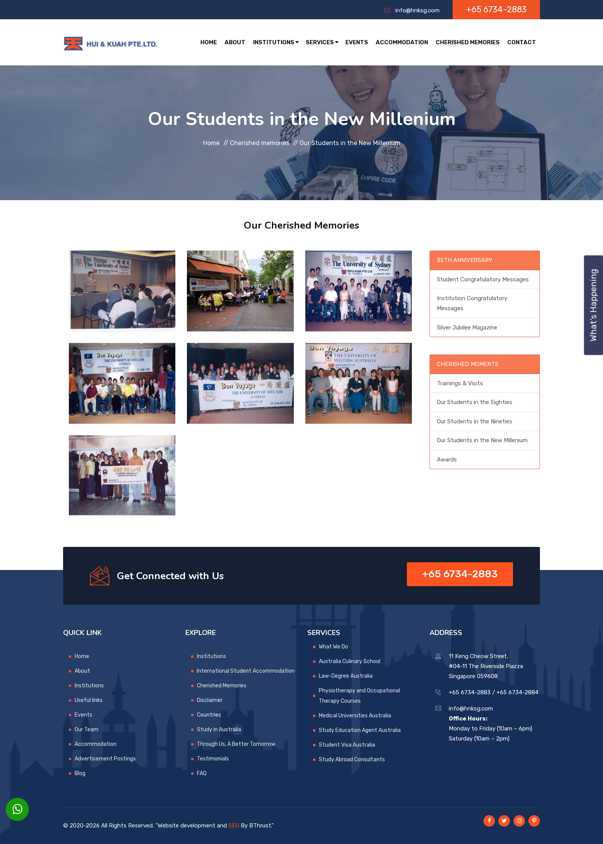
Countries (209, 715)
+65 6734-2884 (517, 692)
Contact (521, 42)
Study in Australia (219, 729)
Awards (447, 459)
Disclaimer (210, 700)
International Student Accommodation (246, 671)
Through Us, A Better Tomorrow (236, 744)
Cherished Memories (468, 42)
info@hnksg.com (417, 10)
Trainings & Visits (460, 383)
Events (356, 42)
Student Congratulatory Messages (483, 279)
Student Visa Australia (347, 745)
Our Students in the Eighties (474, 402)
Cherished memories (259, 142)
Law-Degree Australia (346, 676)
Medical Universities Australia (355, 715)
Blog (80, 773)
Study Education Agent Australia (360, 730)
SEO (233, 825)
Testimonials (213, 758)
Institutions (276, 42)
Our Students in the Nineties (474, 421)
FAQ (202, 773)
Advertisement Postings (105, 758)
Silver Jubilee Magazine (467, 327)
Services (322, 42)
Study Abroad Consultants (352, 759)
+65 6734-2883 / (472, 692)
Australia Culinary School (349, 661)
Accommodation (402, 42)
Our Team (86, 729)
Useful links (89, 700)
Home (208, 42)
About (235, 42)
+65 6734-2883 (496, 9)
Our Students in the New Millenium (482, 440)
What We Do (333, 646)
